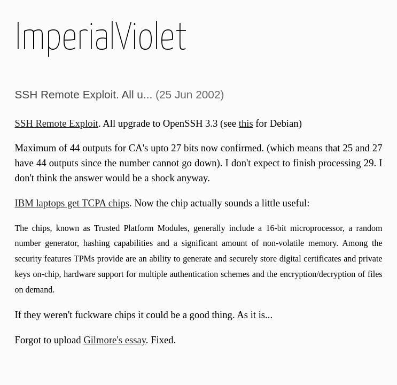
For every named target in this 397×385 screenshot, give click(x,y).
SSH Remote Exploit (57, 123)
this (246, 123)
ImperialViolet (101, 39)
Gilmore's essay (114, 339)
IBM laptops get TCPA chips (72, 203)
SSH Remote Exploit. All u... (84, 94)
